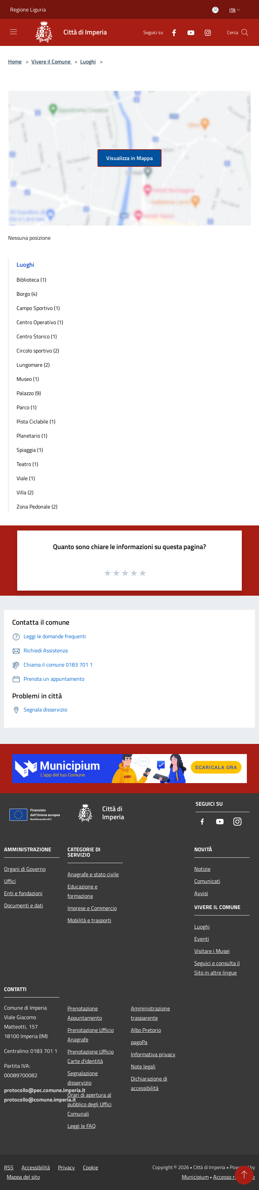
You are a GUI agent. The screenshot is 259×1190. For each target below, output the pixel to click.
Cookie (90, 1167)
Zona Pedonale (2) (37, 506)
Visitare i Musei (212, 951)
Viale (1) (26, 478)
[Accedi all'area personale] (215, 10)
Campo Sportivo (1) (38, 308)
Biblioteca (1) (31, 280)
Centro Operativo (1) (40, 322)
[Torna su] (244, 1175)
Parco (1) (26, 407)
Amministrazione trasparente (150, 1013)
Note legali (143, 1066)
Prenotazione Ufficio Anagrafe (90, 1034)
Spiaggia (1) (30, 450)
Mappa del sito (23, 1177)
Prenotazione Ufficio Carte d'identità (90, 1056)
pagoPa (139, 1042)
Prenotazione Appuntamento (84, 1013)
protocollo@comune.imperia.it (40, 1099)
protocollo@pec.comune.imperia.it (44, 1090)
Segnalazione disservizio (82, 1078)
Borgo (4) (27, 294)
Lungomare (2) (33, 365)
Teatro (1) (27, 464)
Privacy (66, 1167)
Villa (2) (25, 492)
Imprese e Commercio (92, 908)
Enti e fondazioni (23, 893)
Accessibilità (36, 1167)
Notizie (202, 869)
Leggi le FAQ (81, 1126)
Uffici (10, 881)
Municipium (195, 1177)
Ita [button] (235, 10)
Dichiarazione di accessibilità (149, 1083)
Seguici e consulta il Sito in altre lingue (217, 968)
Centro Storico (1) (37, 336)
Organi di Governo (25, 869)
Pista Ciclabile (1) (36, 421)
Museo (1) (28, 379)
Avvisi (201, 893)
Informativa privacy (153, 1054)
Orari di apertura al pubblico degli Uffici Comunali (89, 1104)
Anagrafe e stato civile (93, 874)
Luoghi (88, 61)
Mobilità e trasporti (89, 920)
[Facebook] (171, 32)
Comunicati (207, 881)
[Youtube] (188, 32)
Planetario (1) (32, 436)
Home (15, 61)
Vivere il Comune (51, 61)
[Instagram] (205, 32)
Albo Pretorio (146, 1030)
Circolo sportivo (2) (38, 350)
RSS (8, 1167)
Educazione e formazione (82, 891)
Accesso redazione (234, 1177)
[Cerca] (245, 32)
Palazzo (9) (29, 393)
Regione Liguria (28, 9)
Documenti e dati (23, 905)
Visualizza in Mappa (129, 158)
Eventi (201, 939)
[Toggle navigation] (13, 32)
